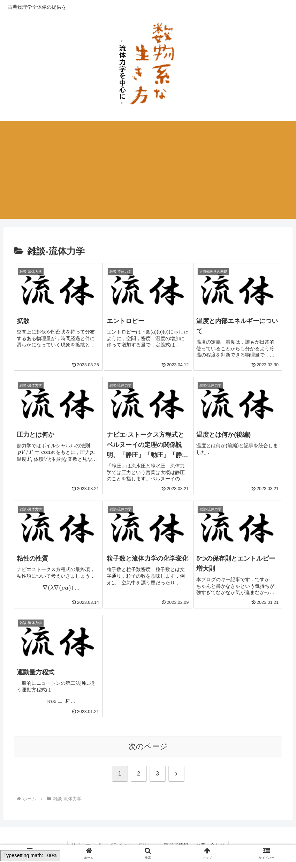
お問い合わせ (210, 840)
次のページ (148, 741)
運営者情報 (176, 840)
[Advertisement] (148, 170)
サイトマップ (85, 840)
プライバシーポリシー (132, 840)
